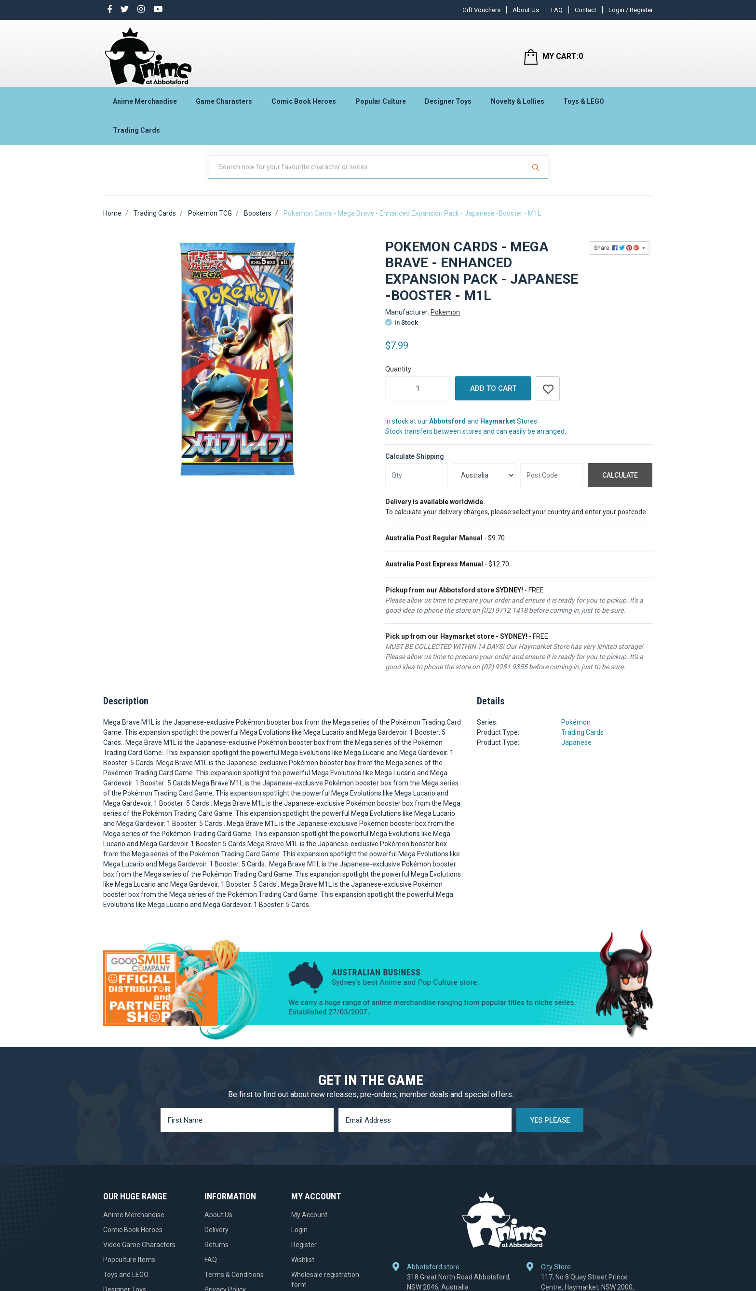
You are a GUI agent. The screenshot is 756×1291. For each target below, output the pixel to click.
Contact (585, 10)
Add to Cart (493, 396)
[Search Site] (537, 175)
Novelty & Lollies (517, 104)
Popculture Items (129, 1268)
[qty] (416, 483)
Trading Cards (136, 133)
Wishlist (302, 1268)
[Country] (484, 483)
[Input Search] (367, 175)
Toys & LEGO (583, 104)
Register (304, 1253)
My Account (309, 1223)
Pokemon (445, 320)
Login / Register (630, 10)
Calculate (620, 483)
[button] (548, 397)
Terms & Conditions (234, 1283)
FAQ (557, 10)
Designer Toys (448, 104)
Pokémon (576, 730)
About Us (526, 10)
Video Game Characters (139, 1253)
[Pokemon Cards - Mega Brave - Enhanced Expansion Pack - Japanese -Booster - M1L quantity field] (417, 397)
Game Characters (224, 104)
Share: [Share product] (617, 256)
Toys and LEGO (125, 1283)
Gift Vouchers (481, 10)
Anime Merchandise (145, 104)
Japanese (576, 751)
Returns (216, 1253)
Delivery (216, 1238)
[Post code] (551, 483)
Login (299, 1238)
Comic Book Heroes (303, 104)
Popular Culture (380, 104)
